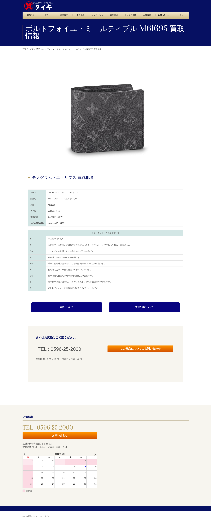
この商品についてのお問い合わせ (140, 349)
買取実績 (114, 15)
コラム (180, 15)
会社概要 (147, 15)
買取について (66, 307)
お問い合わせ (176, 5)
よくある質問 (130, 15)
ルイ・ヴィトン (47, 49)
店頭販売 (64, 15)
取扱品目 (81, 15)
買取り (47, 15)
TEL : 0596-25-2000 (145, 5)
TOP (25, 49)
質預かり (31, 15)
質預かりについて (144, 307)
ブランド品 (34, 49)
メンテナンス (97, 15)
